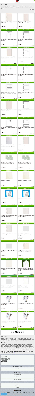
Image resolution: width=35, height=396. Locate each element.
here (14, 352)
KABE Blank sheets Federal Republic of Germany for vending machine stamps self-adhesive (26, 269)
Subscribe (4, 361)
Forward (21, 332)
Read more (2, 8)
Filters (32, 9)
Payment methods (17, 379)
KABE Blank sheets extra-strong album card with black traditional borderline (25, 251)
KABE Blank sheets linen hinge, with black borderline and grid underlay (8, 286)
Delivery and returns (17, 377)
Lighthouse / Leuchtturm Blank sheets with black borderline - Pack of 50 (9, 22)
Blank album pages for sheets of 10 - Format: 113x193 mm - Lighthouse (7, 163)
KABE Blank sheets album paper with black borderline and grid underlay (9, 216)
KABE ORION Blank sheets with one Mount (26, 303)
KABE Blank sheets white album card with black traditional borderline (25, 286)
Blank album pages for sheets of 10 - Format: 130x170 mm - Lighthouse (24, 163)
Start (11, 332)
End (23, 332)
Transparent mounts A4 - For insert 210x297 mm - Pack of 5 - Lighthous (7, 145)
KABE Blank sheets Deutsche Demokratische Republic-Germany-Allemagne (24, 234)
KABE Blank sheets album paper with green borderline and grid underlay (9, 234)
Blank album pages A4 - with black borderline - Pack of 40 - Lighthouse (24, 22)
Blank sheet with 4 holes (5, 180)
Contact (17, 387)
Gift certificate (17, 385)
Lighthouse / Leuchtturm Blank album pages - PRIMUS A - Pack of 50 (9, 110)
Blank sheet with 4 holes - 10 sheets (24, 180)
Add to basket (9, 29)
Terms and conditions (17, 376)
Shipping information (17, 374)
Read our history (17, 368)
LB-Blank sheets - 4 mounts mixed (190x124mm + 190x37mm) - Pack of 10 (8, 93)
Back (13, 332)
